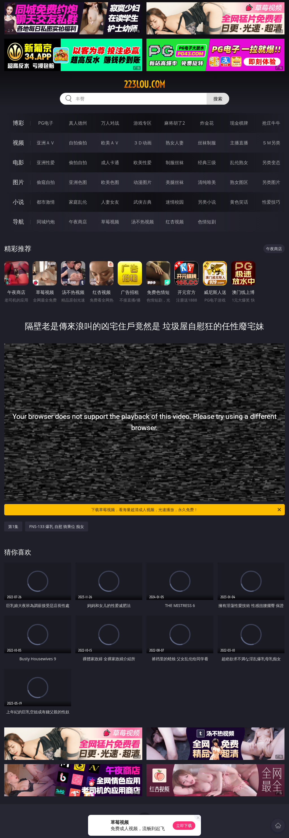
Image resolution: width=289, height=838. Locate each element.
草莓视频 (110, 222)
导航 (18, 221)
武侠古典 (142, 202)
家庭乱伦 (78, 202)
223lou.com (144, 84)
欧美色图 (110, 182)
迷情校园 (175, 202)
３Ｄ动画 (142, 143)
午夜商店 (78, 222)
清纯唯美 (207, 182)
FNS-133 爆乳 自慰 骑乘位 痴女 (56, 526)
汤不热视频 (142, 222)
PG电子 (45, 123)
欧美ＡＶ (110, 143)
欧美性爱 (142, 162)
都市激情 (46, 202)
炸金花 (207, 123)
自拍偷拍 (78, 143)
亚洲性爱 (46, 162)
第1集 (13, 526)
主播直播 (239, 143)
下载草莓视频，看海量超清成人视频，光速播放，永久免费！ (186, 509)
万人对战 (110, 123)
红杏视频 (175, 222)
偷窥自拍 (46, 182)
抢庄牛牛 (271, 123)
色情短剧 (207, 222)
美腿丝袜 (175, 182)
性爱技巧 (271, 202)
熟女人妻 (175, 143)
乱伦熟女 (239, 162)
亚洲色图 (78, 182)
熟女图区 (239, 182)
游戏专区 (142, 123)
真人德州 (78, 123)
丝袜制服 (207, 143)
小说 (18, 202)
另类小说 (207, 202)
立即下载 (184, 825)
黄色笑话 (239, 202)
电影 (18, 162)
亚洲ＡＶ (46, 143)
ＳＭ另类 (271, 143)
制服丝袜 (175, 162)
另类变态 (271, 162)
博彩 (18, 123)
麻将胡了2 (174, 123)
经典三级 (207, 162)
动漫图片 (142, 182)
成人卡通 (110, 162)
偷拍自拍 (78, 162)
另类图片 (271, 182)
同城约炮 (46, 222)
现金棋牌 (239, 123)
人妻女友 (110, 202)
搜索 (217, 99)
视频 (18, 142)
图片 (18, 182)
